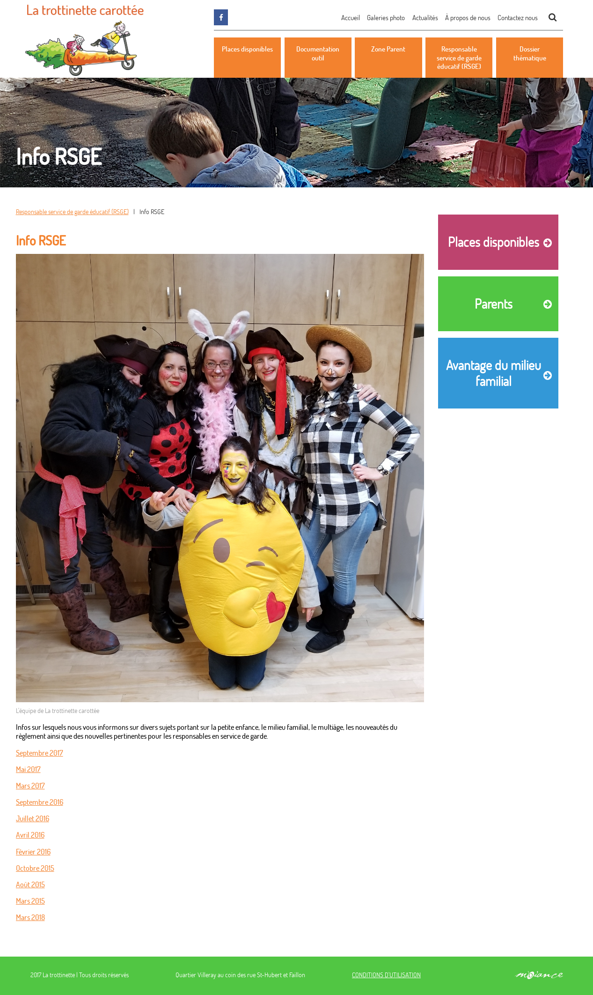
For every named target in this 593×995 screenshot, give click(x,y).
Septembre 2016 (39, 802)
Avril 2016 (30, 834)
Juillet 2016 (32, 818)
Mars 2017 (30, 785)
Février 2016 (33, 851)
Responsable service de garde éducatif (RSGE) (72, 211)
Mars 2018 (30, 917)
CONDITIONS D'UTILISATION (386, 974)
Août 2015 (30, 884)
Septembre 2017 (39, 752)
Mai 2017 (28, 769)
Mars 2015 (30, 901)
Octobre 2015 (35, 868)
